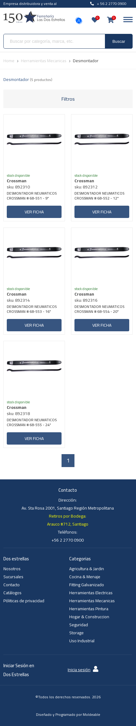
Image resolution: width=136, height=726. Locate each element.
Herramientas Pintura (88, 609)
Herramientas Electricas (91, 593)
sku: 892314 (18, 300)
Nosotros (12, 569)
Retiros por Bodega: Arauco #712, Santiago (67, 520)
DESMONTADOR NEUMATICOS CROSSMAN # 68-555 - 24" (32, 422)
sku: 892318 (18, 413)
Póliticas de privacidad (23, 601)
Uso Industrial (81, 641)
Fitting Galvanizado (86, 585)
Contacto (11, 585)
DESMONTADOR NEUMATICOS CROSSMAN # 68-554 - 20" (99, 309)
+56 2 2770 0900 (67, 540)
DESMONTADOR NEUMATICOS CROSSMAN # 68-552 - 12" (99, 196)
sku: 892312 (86, 187)
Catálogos (12, 593)
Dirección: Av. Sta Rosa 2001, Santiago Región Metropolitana (68, 504)
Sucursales (13, 577)
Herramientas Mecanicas (92, 601)
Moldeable (91, 714)
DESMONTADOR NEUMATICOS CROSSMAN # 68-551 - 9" (32, 196)
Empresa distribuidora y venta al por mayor (30, 7)
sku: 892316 (86, 300)
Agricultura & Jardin (86, 569)
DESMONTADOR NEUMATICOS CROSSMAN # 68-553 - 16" (32, 309)
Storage (76, 633)
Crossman (16, 181)
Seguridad (78, 625)
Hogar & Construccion (89, 617)
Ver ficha (34, 212)
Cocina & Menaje (84, 577)
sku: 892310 (18, 187)
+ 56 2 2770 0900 (108, 3)
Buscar (118, 41)
